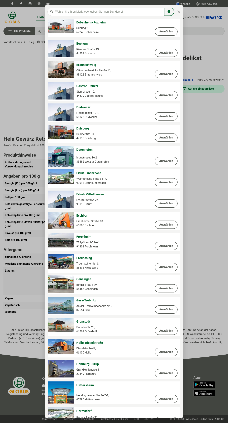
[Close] (179, 11)
